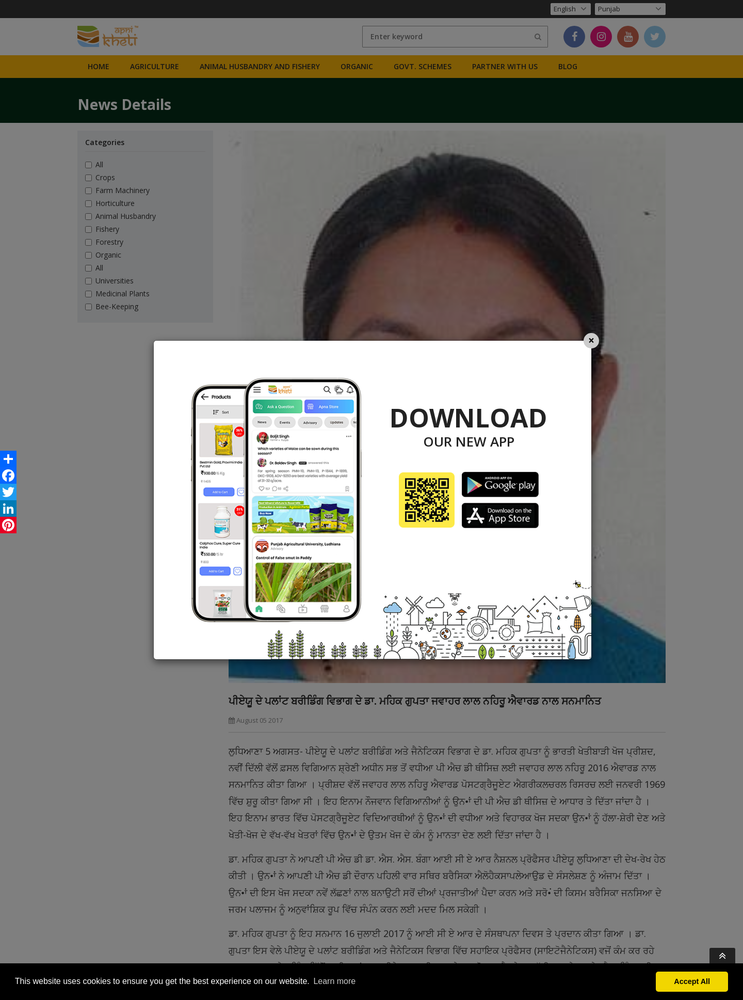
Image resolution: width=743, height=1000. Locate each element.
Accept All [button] (692, 981)
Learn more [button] (334, 981)
